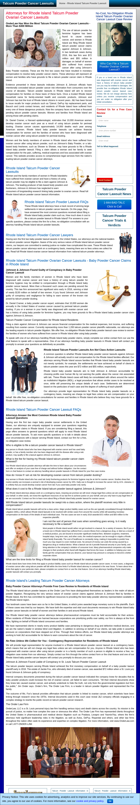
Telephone (101, 126)
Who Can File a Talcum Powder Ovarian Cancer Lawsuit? (114, 66)
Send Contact (105, 180)
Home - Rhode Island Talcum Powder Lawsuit (82, 3)
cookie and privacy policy (89, 801)
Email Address (103, 136)
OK (110, 801)
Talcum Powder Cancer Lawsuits (28, 3)
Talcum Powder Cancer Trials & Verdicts (114, 220)
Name (99, 116)
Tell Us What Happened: (108, 146)
